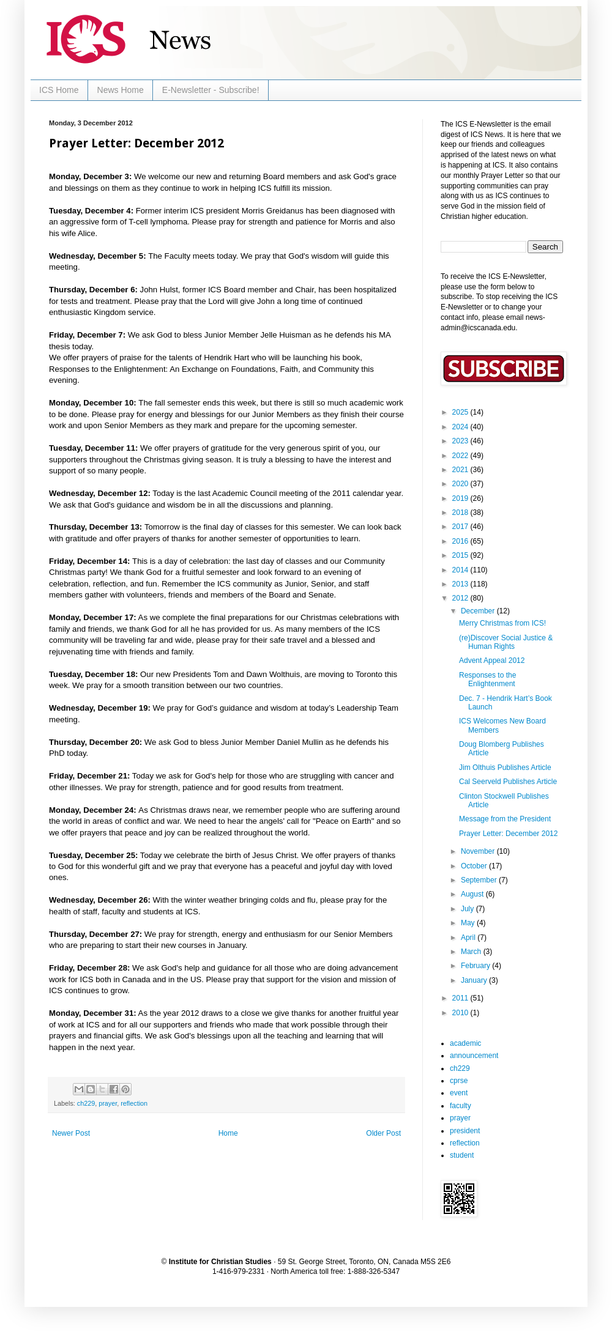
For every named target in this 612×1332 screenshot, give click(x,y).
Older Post (383, 1133)
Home (228, 1133)
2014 (461, 570)
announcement (474, 1055)
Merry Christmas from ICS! (502, 623)
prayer (108, 1103)
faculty (460, 1105)
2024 (461, 427)
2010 (461, 1012)
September (480, 880)
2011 (461, 998)
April (469, 937)
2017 (461, 526)
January (475, 980)
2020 (461, 483)
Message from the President (505, 819)
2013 (461, 584)
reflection (134, 1103)
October (475, 866)
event (459, 1093)
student (462, 1155)
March (472, 951)
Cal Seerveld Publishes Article (508, 781)
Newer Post (71, 1133)
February (476, 965)
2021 (461, 469)
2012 (461, 598)
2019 (461, 498)
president (465, 1131)
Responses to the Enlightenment (487, 679)
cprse (459, 1080)
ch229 (86, 1103)
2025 (461, 412)
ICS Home (59, 90)
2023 (461, 441)
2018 (461, 512)
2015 (461, 555)
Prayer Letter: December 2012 (508, 833)
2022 (461, 455)
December (479, 611)
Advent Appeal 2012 (491, 660)
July (468, 909)
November (479, 851)
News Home (120, 90)
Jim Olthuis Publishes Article (505, 767)
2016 (461, 541)
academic (465, 1043)
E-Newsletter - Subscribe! (210, 90)
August (473, 894)
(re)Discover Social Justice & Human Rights (506, 642)
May (469, 923)
